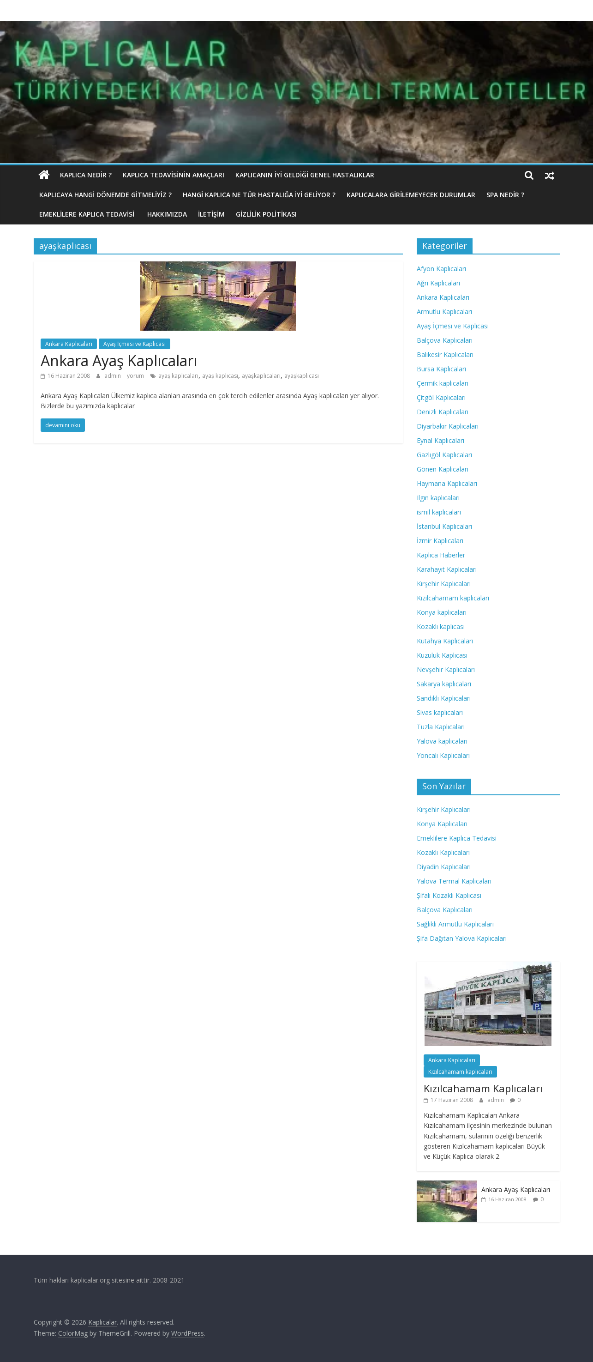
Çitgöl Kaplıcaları (441, 397)
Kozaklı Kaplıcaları (443, 852)
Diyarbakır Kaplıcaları (448, 426)
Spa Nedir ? (505, 194)
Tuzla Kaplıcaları (441, 726)
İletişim (211, 214)
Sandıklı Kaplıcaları (444, 698)
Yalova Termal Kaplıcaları (454, 881)
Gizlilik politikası (266, 214)
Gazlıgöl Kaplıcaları (444, 454)
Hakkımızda (167, 214)
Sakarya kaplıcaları (444, 683)
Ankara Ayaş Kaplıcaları (119, 360)
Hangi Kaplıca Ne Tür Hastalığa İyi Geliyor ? (259, 194)
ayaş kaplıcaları (178, 376)
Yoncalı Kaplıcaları (443, 755)
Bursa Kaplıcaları (441, 368)
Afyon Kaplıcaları (441, 268)
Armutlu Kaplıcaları (444, 311)
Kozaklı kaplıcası (441, 626)
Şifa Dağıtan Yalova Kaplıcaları (462, 938)
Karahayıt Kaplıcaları (447, 569)
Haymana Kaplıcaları (447, 483)
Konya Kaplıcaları (442, 823)
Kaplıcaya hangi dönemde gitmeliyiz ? (105, 194)
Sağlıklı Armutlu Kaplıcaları (455, 924)
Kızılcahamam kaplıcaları (453, 597)
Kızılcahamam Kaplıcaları (483, 1088)
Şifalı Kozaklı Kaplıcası (449, 895)
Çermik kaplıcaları (442, 383)
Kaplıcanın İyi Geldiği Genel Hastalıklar (304, 174)
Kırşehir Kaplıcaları (444, 583)
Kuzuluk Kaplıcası (442, 655)
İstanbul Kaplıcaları (444, 526)
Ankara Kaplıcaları (68, 344)
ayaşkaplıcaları (261, 376)
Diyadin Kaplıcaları (444, 866)
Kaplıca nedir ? (86, 174)
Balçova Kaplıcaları (445, 340)
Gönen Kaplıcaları (442, 469)
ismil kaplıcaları (439, 512)
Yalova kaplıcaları (442, 741)
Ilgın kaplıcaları (438, 497)
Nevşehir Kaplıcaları (446, 669)
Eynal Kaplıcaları (440, 440)
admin (113, 376)
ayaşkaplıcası (301, 376)
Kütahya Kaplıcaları (445, 640)
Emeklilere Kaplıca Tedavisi (87, 214)
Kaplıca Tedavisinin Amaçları (173, 174)
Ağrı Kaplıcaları (438, 282)
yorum (135, 376)
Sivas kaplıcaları (440, 712)
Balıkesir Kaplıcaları (445, 354)
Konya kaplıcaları (442, 612)
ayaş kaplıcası (220, 376)
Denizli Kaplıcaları (442, 411)
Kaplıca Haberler (441, 555)
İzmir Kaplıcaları (440, 540)
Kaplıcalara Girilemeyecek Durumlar (411, 194)
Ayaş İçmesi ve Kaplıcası (134, 344)
